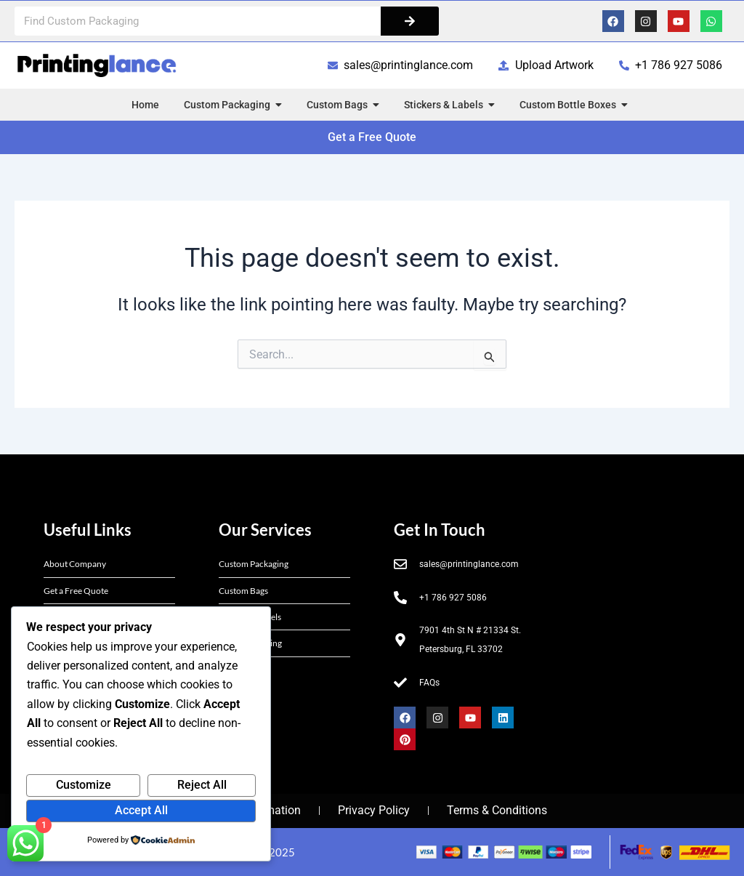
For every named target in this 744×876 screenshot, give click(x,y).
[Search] (410, 21)
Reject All (202, 785)
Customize (83, 785)
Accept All (141, 810)
